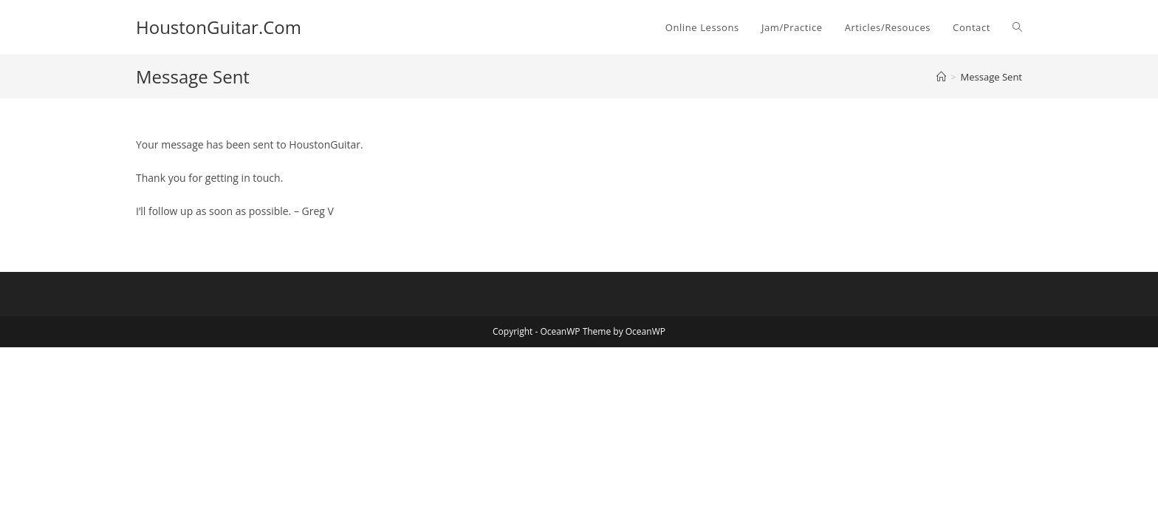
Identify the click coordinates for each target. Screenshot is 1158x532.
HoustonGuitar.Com (218, 27)
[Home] (941, 76)
